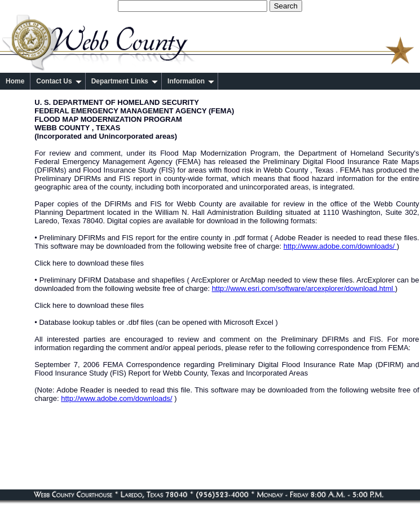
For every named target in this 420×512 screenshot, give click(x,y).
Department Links (124, 81)
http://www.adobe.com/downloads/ (340, 246)
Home (15, 81)
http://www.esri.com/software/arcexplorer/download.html (303, 288)
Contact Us (58, 81)
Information (190, 81)
